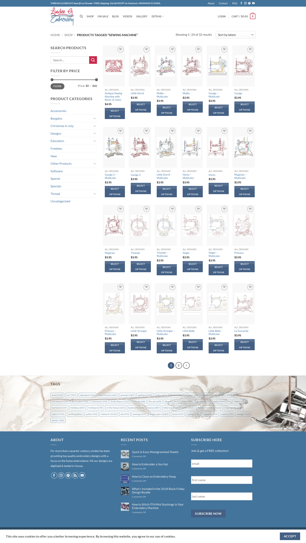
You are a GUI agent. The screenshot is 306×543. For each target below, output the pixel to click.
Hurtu (212, 174)
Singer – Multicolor (214, 254)
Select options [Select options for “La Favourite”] (244, 345)
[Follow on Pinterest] (249, 3)
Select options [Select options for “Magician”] (114, 267)
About (211, 3)
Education (57, 141)
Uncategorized (60, 201)
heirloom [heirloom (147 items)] (59, 407)
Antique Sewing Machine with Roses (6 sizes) (113, 96)
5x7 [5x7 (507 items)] (71, 395)
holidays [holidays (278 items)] (95, 407)
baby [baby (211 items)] (161, 395)
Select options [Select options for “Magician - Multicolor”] (244, 192)
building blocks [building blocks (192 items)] (212, 395)
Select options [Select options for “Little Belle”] (192, 345)
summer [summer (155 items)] (210, 414)
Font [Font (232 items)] (187, 401)
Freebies (56, 148)
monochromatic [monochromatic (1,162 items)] (209, 407)
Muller (186, 93)
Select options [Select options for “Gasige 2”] (140, 188)
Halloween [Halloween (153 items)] (221, 401)
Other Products (61, 163)
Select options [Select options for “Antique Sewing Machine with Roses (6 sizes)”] (114, 113)
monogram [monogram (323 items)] (233, 407)
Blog (115, 16)
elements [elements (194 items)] (99, 401)
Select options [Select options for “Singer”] (192, 267)
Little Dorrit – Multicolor (164, 176)
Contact (223, 3)
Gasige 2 (136, 174)
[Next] (186, 365)
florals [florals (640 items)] (155, 401)
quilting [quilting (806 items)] (75, 414)
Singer (186, 252)
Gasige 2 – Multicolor (111, 176)
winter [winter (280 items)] (58, 420)
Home (55, 35)
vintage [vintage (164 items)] (243, 414)
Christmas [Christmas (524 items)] (60, 401)
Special (55, 178)
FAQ (234, 3)
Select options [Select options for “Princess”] (244, 267)
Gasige (238, 93)
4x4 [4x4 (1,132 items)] (57, 395)
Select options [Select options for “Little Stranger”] (140, 345)
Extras (158, 16)
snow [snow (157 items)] (178, 414)
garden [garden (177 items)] (203, 401)
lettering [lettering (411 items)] (170, 407)
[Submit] (93, 60)
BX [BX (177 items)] (231, 395)
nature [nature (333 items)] (58, 414)
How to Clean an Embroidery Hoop (154, 476)
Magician (110, 252)
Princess (239, 252)
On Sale (103, 16)
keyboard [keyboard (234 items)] (136, 407)
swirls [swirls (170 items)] (227, 414)
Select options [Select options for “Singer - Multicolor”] (218, 270)
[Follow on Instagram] (245, 3)
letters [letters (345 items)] (187, 407)
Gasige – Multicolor (214, 95)
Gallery (142, 16)
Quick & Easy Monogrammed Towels (155, 452)
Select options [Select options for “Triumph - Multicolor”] (166, 270)
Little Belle (189, 330)
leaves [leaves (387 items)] (154, 407)
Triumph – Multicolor (162, 254)
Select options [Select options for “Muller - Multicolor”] (166, 110)
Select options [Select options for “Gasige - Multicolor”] (218, 110)
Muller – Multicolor (162, 95)
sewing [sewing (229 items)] (139, 414)
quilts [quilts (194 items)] (91, 414)
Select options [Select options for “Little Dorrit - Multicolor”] (166, 192)
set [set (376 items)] (124, 414)
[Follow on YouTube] (253, 3)
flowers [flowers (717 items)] (172, 401)
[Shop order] (235, 35)
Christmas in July (62, 126)
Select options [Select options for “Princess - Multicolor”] (114, 348)
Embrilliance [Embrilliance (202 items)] (120, 401)
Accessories (58, 111)
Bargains (56, 118)
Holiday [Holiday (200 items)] (78, 407)
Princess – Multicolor (110, 332)
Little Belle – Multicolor (215, 332)
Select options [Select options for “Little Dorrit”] (140, 107)
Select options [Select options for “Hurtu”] (218, 188)
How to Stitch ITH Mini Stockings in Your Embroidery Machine (158, 506)
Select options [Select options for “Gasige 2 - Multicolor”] (114, 192)
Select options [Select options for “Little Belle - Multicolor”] (218, 348)
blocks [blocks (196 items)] (192, 395)
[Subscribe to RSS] (75, 475)
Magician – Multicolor (240, 176)
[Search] (81, 16)
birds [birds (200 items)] (176, 395)
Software (57, 171)
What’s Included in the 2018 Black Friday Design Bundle (158, 490)
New (54, 156)
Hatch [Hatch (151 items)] (240, 401)
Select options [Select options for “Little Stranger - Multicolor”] (166, 348)
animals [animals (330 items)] (127, 395)
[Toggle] (94, 118)
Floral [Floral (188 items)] (139, 401)
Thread (55, 194)
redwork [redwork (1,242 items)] (109, 414)
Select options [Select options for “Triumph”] (140, 267)
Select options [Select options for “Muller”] (192, 107)
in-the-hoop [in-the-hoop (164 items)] (115, 407)
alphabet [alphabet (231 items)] (87, 395)
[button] (222, 16)
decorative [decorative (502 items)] (80, 401)
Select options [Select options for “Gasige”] (244, 107)
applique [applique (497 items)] (145, 395)
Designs (56, 133)
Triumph (135, 252)
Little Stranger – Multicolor (166, 332)
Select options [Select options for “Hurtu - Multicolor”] (192, 192)
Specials (56, 186)
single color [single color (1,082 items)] (159, 414)
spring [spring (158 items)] (193, 414)
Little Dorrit (137, 93)
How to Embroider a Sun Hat (150, 464)
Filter (57, 86)
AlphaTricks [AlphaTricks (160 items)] (108, 395)
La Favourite (241, 330)
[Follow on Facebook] (241, 3)
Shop (90, 16)
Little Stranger (139, 330)
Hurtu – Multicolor (188, 176)
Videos (127, 16)
